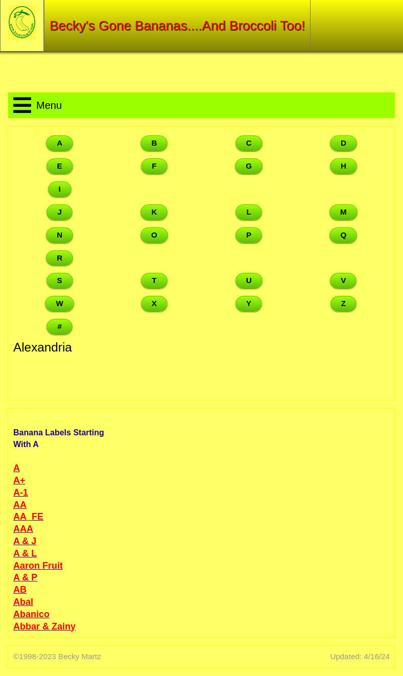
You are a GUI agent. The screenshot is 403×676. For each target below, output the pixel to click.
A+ (19, 480)
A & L (25, 553)
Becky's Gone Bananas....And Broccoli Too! (177, 25)
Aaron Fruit (38, 566)
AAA (23, 529)
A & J (24, 541)
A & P (25, 577)
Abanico (31, 614)
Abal (23, 602)
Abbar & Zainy (44, 626)
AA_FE (28, 516)
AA (20, 505)
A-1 (20, 492)
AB (20, 590)
